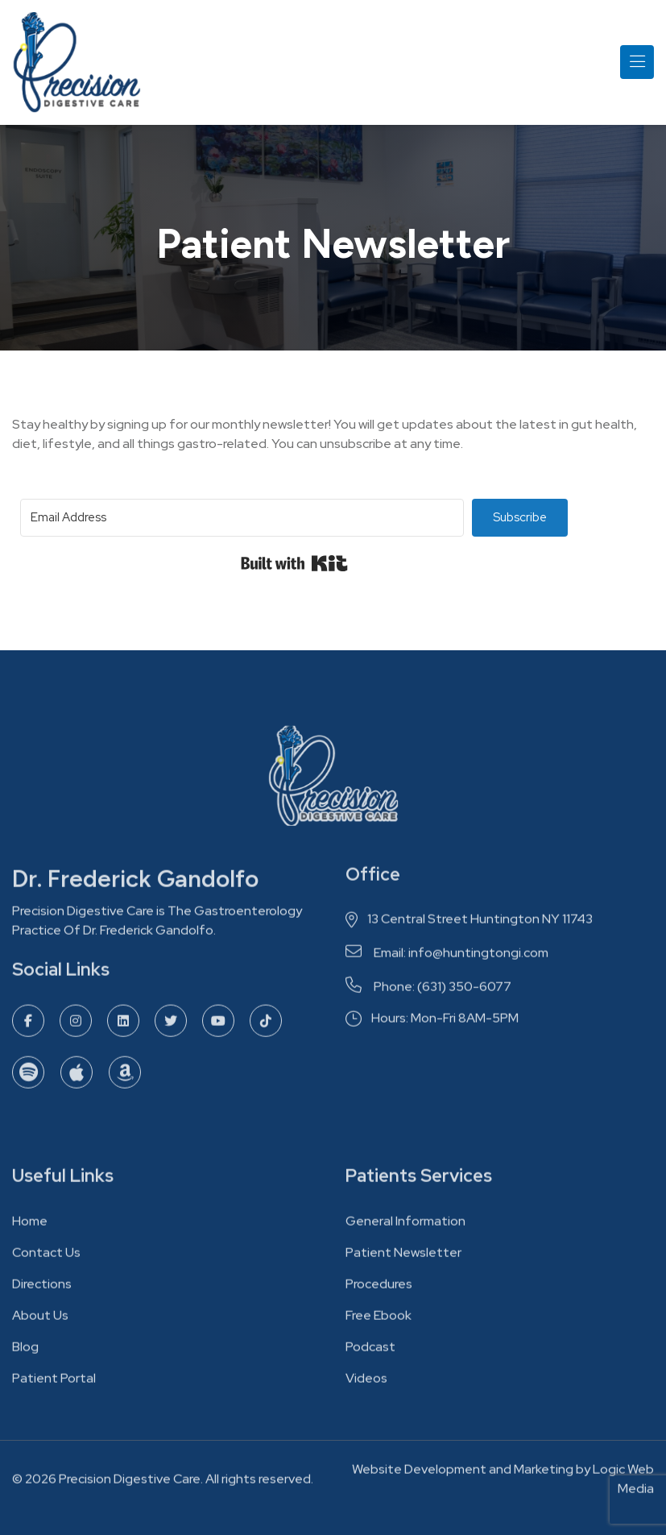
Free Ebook (378, 1320)
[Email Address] (242, 518)
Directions (42, 1288)
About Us (40, 1320)
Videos (366, 1383)
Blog (25, 1351)
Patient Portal (54, 1383)
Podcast (370, 1351)
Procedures (378, 1288)
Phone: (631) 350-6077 (428, 992)
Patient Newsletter (403, 1257)
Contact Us (46, 1257)
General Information (405, 1226)
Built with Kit (294, 563)
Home (30, 1226)
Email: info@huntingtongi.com (446, 958)
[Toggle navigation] (637, 62)
